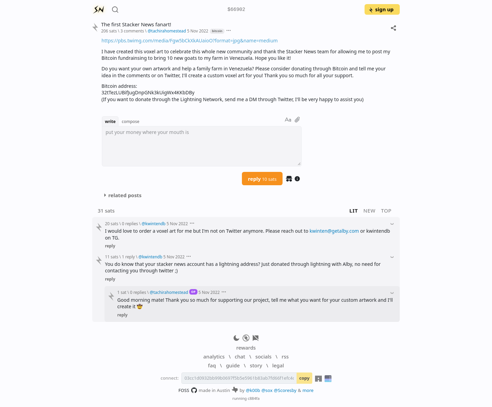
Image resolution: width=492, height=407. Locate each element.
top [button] (386, 210)
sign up (381, 9)
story (256, 365)
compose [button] (130, 121)
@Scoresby (285, 390)
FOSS (187, 390)
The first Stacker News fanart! (136, 24)
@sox (266, 390)
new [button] (370, 210)
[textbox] (202, 146)
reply (262, 178)
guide (233, 365)
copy (304, 378)
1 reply (128, 256)
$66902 (236, 9)
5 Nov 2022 (197, 30)
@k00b (253, 390)
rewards (246, 347)
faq (212, 365)
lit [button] (354, 210)
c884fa (254, 398)
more (308, 390)
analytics (213, 356)
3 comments (132, 30)
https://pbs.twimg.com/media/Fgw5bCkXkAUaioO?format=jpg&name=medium (189, 40)
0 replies (130, 223)
